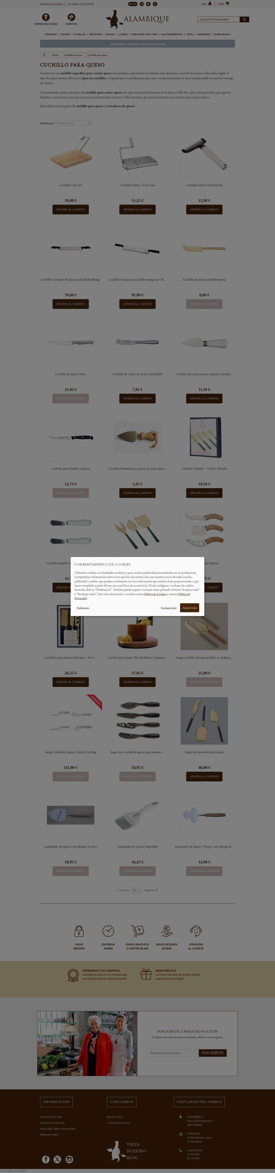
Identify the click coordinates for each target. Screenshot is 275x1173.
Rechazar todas (168, 607)
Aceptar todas (190, 607)
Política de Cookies (155, 594)
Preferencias (83, 607)
